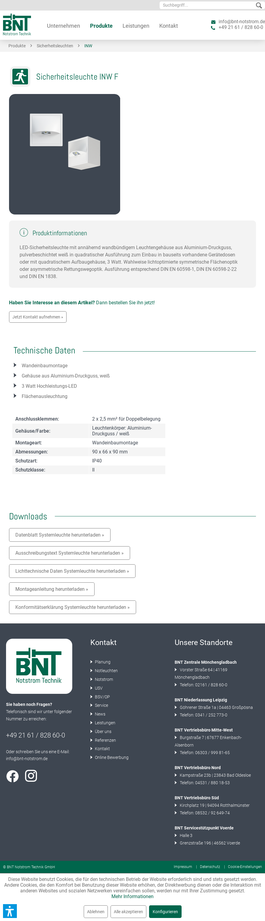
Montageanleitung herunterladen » (51, 589)
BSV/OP (102, 696)
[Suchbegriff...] (212, 5)
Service (101, 705)
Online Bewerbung (111, 757)
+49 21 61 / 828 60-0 (241, 27)
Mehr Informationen (132, 896)
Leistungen (104, 722)
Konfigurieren (165, 911)
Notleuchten (106, 670)
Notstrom (103, 679)
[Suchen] (259, 5)
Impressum (183, 867)
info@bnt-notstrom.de (242, 21)
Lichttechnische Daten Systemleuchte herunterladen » (72, 571)
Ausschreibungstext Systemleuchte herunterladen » (69, 553)
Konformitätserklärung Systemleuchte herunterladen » (72, 607)
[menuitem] (212, 5)
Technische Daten (44, 350)
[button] (10, 911)
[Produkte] (101, 25)
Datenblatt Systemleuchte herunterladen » (59, 535)
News (99, 714)
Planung (102, 661)
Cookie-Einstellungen (245, 867)
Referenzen (105, 740)
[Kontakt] (168, 25)
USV (98, 688)
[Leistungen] (136, 25)
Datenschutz (210, 867)
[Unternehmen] (63, 25)
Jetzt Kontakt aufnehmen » (37, 317)
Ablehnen (95, 911)
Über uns (102, 731)
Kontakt (102, 748)
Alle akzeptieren (128, 911)
